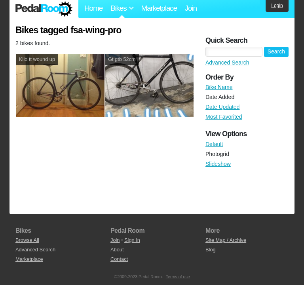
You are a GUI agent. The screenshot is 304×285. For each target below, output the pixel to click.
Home (93, 8)
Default (214, 144)
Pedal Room (43, 9)
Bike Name (218, 87)
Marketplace (159, 8)
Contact (119, 259)
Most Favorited (223, 117)
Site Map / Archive (225, 240)
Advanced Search (227, 62)
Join (191, 8)
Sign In (132, 240)
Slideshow (218, 164)
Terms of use (178, 276)
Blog (210, 250)
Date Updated (222, 107)
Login (277, 5)
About (117, 250)
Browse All (27, 240)
